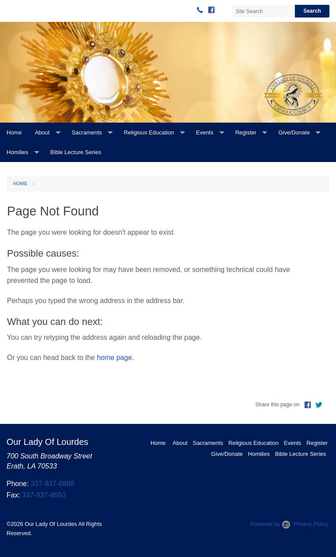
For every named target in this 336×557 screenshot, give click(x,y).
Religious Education (149, 132)
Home (14, 132)
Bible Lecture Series (75, 152)
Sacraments (87, 132)
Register (245, 132)
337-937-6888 (52, 483)
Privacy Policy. (311, 524)
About (42, 132)
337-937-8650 (44, 495)
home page (114, 357)
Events (205, 132)
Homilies (17, 152)
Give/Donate (294, 132)
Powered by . (271, 524)
